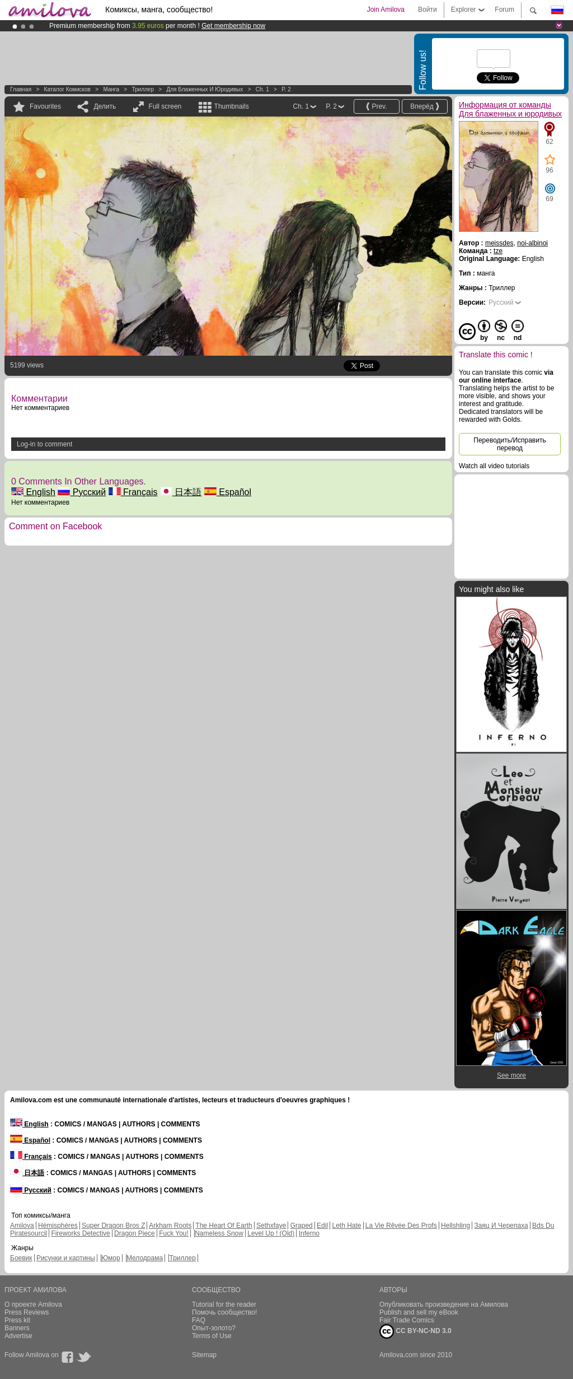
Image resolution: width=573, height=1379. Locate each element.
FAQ (198, 1320)
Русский (82, 492)
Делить (104, 106)
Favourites (45, 106)
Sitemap (204, 1355)
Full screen (165, 106)
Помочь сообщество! (224, 1312)
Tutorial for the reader (224, 1304)
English (33, 492)
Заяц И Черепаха (501, 1225)
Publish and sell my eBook (418, 1312)
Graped (301, 1225)
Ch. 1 (262, 89)
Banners (17, 1328)
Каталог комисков (67, 89)
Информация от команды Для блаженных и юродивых (510, 109)
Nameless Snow (219, 1233)
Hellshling (455, 1225)
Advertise (18, 1336)
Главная (20, 89)
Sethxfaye (271, 1225)
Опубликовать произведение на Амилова (443, 1304)
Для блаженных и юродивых (204, 89)
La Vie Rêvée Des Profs (401, 1225)
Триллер (142, 89)
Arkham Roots (170, 1225)
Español (227, 492)
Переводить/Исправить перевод (509, 444)
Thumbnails (231, 106)
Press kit (17, 1320)
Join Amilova (386, 9)
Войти (427, 9)
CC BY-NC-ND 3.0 (415, 1331)
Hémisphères (58, 1225)
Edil (322, 1225)
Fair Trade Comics (406, 1320)
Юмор (110, 1258)
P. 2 (286, 89)
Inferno (309, 1233)
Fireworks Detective (80, 1233)
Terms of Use (212, 1336)
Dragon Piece (134, 1233)
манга (111, 89)
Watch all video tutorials (494, 466)
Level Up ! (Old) (270, 1233)
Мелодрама (144, 1258)
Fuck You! (174, 1233)
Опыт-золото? (214, 1328)
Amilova (22, 1225)
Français (133, 492)
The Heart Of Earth (223, 1225)
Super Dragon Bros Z (113, 1225)
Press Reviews (26, 1312)
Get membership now (233, 26)
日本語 (180, 492)
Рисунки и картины (65, 1258)
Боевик (21, 1258)
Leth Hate (346, 1225)
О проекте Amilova (33, 1304)
